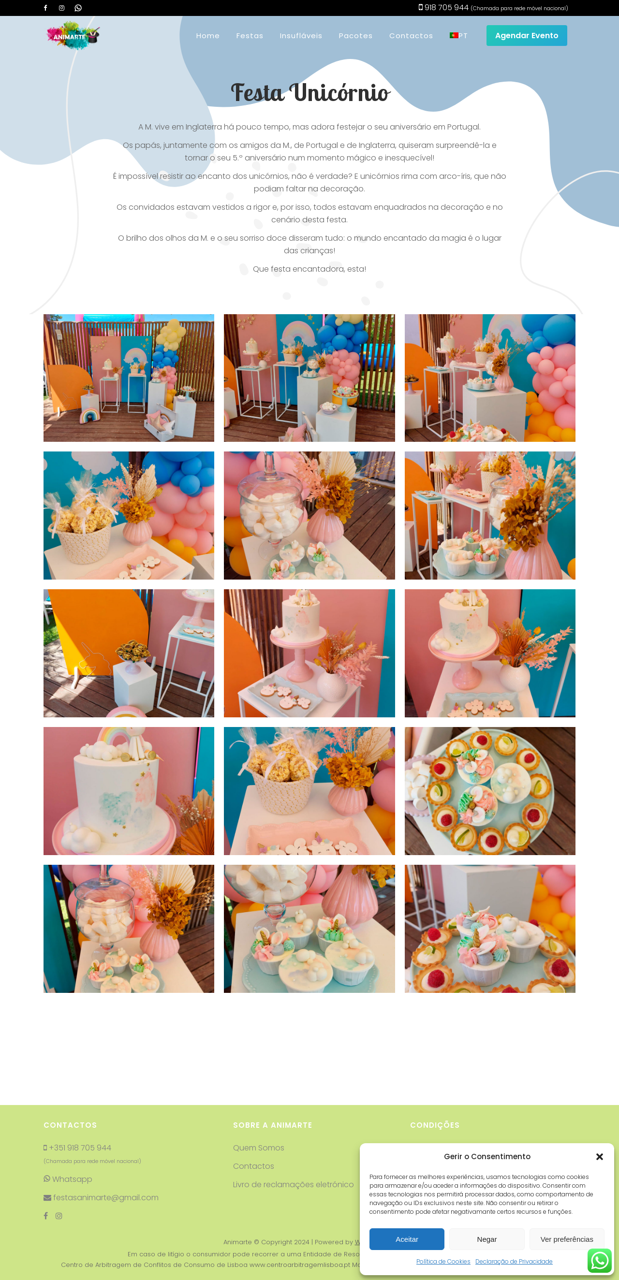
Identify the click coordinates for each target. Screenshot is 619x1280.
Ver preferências (567, 1239)
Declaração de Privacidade (514, 1261)
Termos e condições (448, 1102)
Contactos (253, 1102)
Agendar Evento (527, 35)
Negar (487, 1239)
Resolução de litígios (449, 1120)
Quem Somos (258, 1084)
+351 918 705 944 (80, 1084)
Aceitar (407, 1239)
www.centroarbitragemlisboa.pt (300, 1201)
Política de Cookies (443, 1261)
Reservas (427, 1084)
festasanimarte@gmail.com (105, 1133)
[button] (599, 1157)
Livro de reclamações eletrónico (294, 1120)
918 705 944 (444, 7)
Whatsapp (68, 1115)
